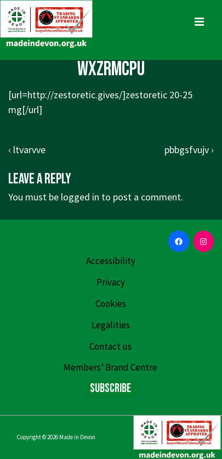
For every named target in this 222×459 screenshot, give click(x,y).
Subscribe (110, 388)
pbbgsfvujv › (189, 149)
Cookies (110, 304)
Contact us (110, 346)
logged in (80, 197)
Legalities (111, 325)
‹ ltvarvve (26, 149)
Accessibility (110, 261)
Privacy (110, 282)
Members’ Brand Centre (110, 367)
